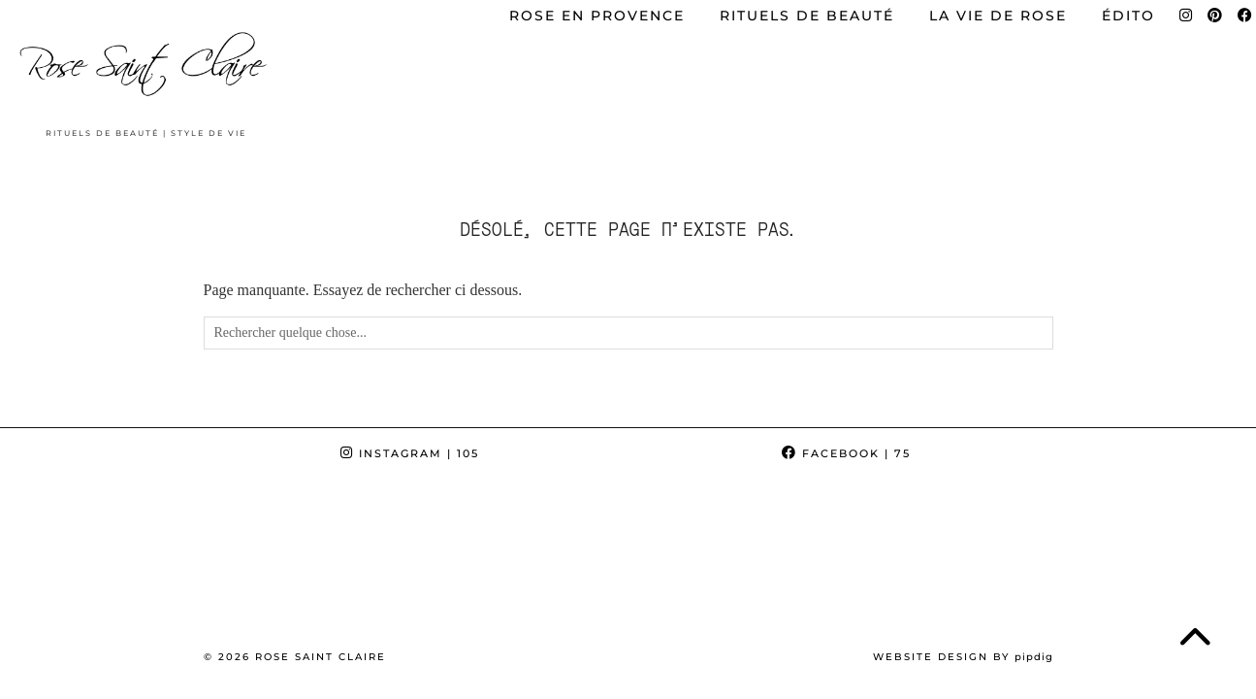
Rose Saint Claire (320, 656)
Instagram (409, 453)
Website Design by (963, 656)
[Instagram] (78, 556)
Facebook (846, 453)
